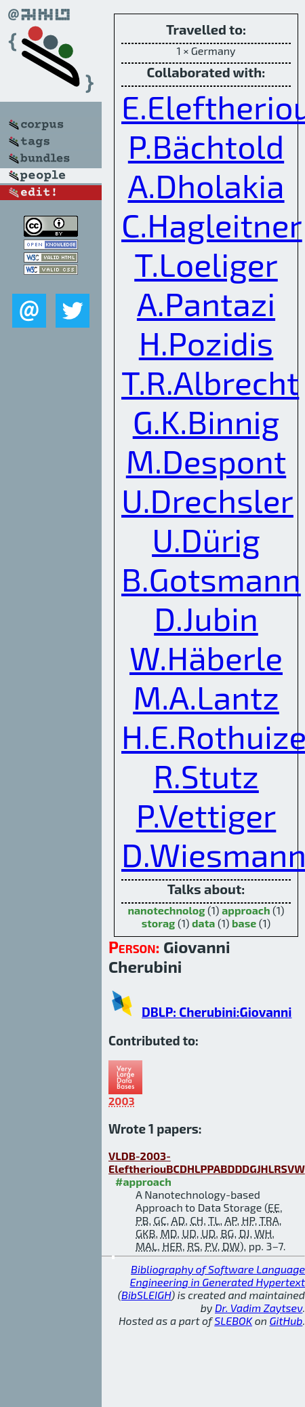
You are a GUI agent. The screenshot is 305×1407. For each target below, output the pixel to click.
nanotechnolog (166, 910)
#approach (143, 1181)
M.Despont (206, 460)
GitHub (286, 1320)
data (203, 923)
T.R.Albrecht (210, 382)
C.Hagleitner (211, 224)
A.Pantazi (206, 303)
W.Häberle (206, 657)
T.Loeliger (206, 264)
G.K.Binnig (206, 421)
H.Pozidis (206, 342)
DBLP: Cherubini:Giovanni (216, 1012)
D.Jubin (206, 618)
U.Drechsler (207, 500)
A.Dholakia (205, 185)
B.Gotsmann (211, 578)
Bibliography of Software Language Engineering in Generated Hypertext (217, 1275)
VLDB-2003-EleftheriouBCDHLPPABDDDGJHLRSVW (206, 1162)
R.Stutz (206, 775)
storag (159, 923)
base (244, 923)
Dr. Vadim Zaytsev (258, 1307)
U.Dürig (206, 539)
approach (246, 910)
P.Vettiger (206, 814)
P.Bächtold (206, 146)
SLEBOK (233, 1320)
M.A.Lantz (206, 696)
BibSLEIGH (146, 1294)
